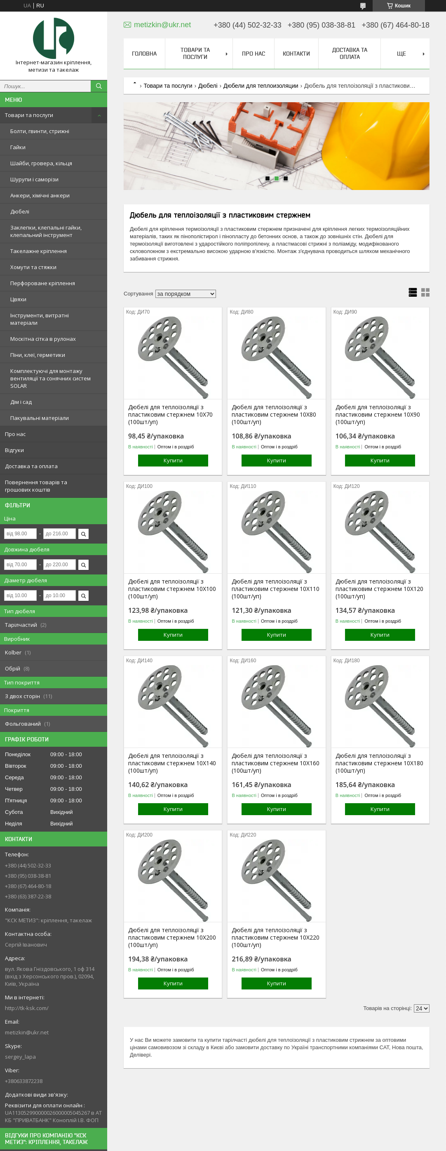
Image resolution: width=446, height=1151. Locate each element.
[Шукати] (99, 86)
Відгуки (14, 450)
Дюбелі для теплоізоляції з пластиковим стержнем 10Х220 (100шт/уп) (275, 937)
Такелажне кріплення (38, 251)
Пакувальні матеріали (39, 418)
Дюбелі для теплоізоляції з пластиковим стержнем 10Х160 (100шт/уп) (275, 763)
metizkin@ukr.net (27, 1032)
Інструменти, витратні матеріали (39, 319)
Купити (173, 460)
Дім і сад (21, 402)
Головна (144, 53)
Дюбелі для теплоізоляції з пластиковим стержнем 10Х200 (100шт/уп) (172, 937)
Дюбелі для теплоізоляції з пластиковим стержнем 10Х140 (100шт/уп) (172, 763)
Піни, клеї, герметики (37, 355)
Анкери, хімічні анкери (40, 195)
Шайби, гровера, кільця (41, 163)
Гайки (18, 147)
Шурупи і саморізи (34, 179)
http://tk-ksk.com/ (27, 1008)
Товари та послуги (29, 115)
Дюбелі (19, 211)
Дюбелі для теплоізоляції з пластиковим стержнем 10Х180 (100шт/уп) (379, 763)
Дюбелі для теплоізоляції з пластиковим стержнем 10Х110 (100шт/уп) (275, 589)
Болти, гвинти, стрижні (39, 131)
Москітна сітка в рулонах (43, 338)
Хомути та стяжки (33, 267)
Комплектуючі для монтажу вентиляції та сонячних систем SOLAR (50, 378)
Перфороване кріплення (42, 283)
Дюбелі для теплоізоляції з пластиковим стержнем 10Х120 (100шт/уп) (379, 589)
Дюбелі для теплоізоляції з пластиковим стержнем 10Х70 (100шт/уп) (170, 414)
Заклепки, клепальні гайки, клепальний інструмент (46, 231)
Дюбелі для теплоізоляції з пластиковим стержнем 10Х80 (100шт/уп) (274, 414)
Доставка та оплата (31, 466)
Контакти (296, 53)
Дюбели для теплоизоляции (260, 85)
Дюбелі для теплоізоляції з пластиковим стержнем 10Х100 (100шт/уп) (172, 589)
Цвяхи (18, 299)
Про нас (15, 434)
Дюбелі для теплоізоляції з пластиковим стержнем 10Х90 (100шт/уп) (378, 414)
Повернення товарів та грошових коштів (36, 485)
